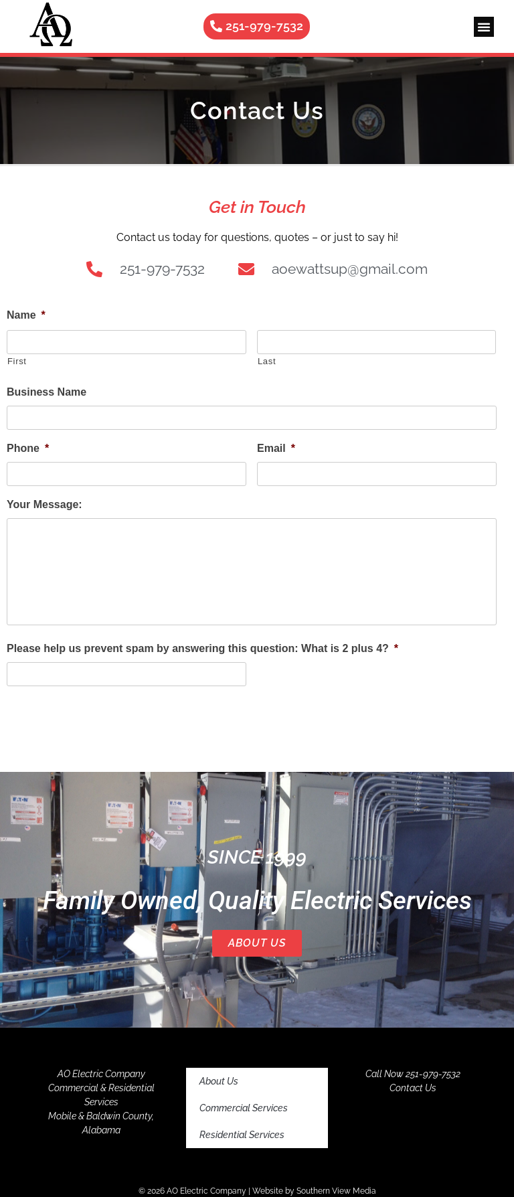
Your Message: (44, 504)
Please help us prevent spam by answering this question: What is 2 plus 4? (202, 648)
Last (267, 361)
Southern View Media (336, 1191)
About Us (257, 943)
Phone (28, 448)
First (17, 361)
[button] (484, 27)
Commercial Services (243, 1108)
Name (26, 315)
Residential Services (241, 1134)
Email (276, 448)
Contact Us (413, 1088)
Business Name (46, 392)
